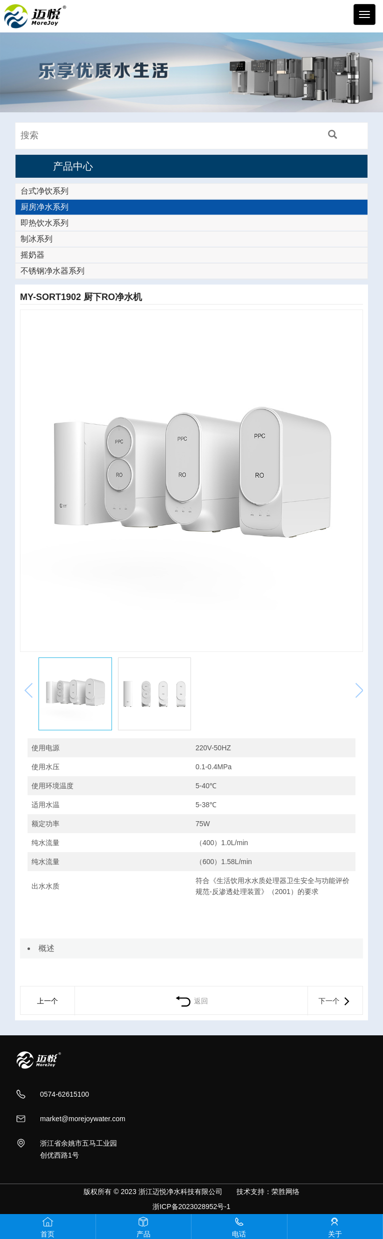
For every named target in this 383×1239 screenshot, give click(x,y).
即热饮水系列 (44, 223)
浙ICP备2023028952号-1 (191, 1207)
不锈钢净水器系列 (52, 271)
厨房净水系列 (44, 207)
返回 (191, 1001)
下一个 (335, 1001)
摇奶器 (32, 255)
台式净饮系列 (44, 191)
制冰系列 (36, 239)
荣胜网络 (286, 1192)
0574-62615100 (64, 1094)
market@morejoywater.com (83, 1119)
